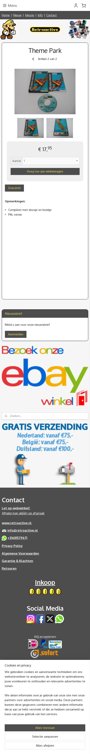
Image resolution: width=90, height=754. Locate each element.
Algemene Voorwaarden (20, 553)
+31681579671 (17, 538)
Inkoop (29, 15)
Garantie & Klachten (17, 561)
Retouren (9, 568)
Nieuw (17, 15)
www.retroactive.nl (17, 523)
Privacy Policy (12, 546)
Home (6, 15)
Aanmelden (15, 334)
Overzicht (14, 188)
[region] (45, 695)
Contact (51, 15)
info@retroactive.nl (22, 530)
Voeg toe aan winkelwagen (45, 171)
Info (40, 15)
